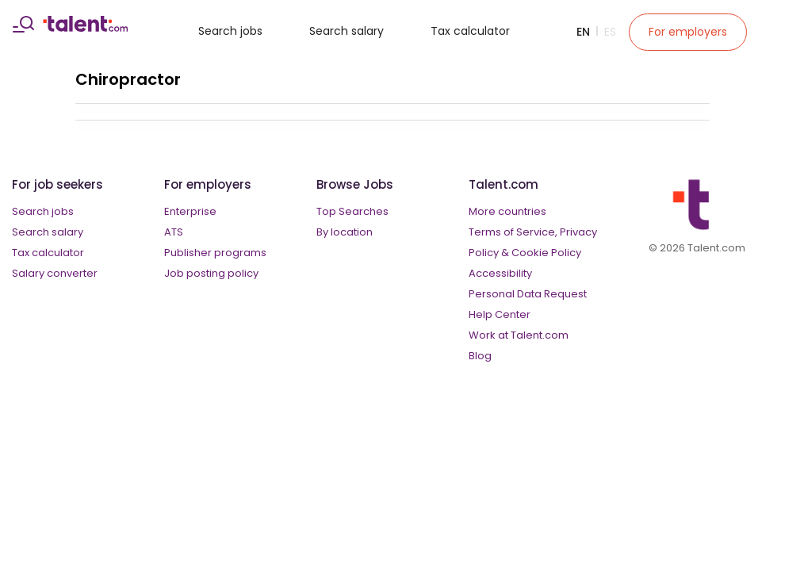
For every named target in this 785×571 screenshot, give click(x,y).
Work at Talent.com (519, 335)
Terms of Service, (513, 232)
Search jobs (230, 31)
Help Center (499, 314)
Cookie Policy (546, 252)
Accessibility (500, 273)
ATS (173, 232)
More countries (507, 211)
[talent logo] (85, 28)
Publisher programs (215, 252)
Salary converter (55, 273)
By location (344, 232)
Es (610, 32)
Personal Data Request (528, 293)
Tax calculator (470, 31)
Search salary (346, 31)
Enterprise (190, 211)
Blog (480, 355)
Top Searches (352, 211)
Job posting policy (211, 273)
